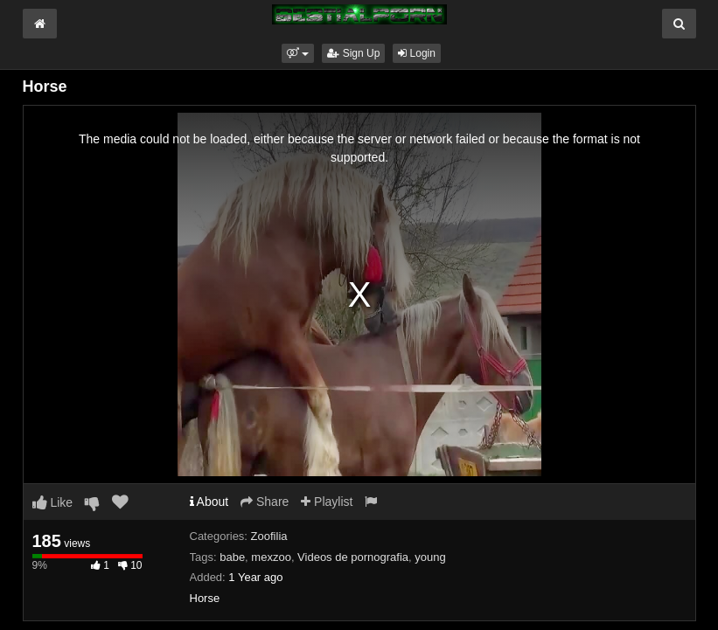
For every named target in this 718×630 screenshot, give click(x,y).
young (430, 557)
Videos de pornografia (352, 557)
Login (417, 53)
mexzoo (271, 557)
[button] (298, 53)
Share (264, 502)
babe (232, 557)
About (209, 502)
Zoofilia (269, 536)
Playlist (326, 502)
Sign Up (353, 53)
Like (52, 502)
